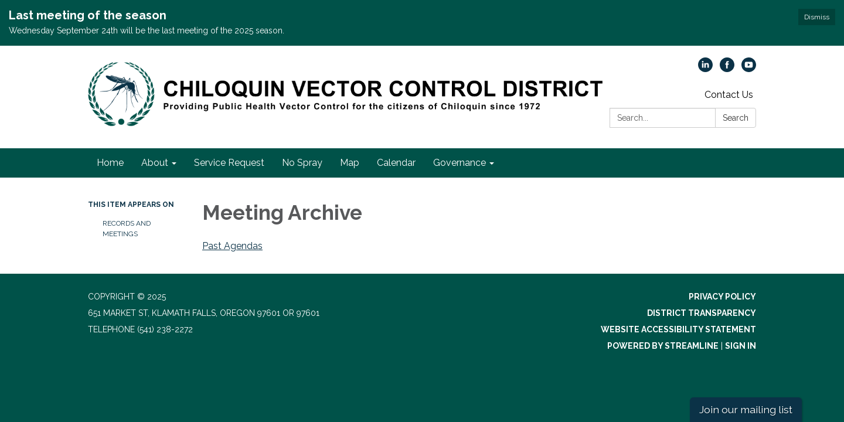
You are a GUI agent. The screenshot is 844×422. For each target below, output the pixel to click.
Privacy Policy (722, 296)
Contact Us (729, 94)
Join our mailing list (745, 409)
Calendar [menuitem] (396, 162)
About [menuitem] (154, 162)
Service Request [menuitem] (229, 162)
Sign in (740, 345)
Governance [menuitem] (459, 162)
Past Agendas (232, 245)
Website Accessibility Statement (678, 329)
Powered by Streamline (663, 345)
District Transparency (701, 313)
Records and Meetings (127, 228)
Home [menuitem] (110, 162)
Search (735, 117)
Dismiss (816, 17)
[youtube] (748, 68)
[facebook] (727, 68)
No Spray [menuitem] (302, 162)
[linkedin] (705, 68)
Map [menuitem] (349, 162)
